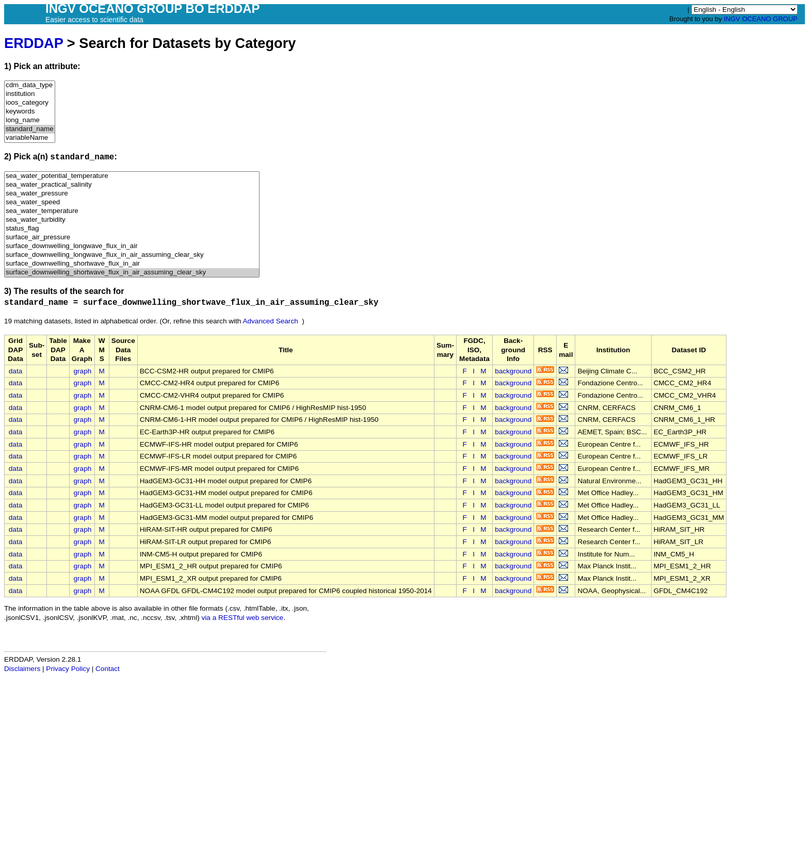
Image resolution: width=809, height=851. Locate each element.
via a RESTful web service (243, 617)
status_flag (132, 228)
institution (30, 94)
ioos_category (30, 103)
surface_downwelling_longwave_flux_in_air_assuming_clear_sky (132, 255)
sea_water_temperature (132, 211)
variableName (30, 138)
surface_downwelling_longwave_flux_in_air (132, 246)
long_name (30, 120)
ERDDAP (33, 43)
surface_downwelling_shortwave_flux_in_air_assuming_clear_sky (132, 272)
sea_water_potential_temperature (132, 176)
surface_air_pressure (132, 237)
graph (83, 371)
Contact (107, 669)
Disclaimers (22, 669)
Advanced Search (270, 321)
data (15, 371)
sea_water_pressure (132, 193)
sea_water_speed (132, 202)
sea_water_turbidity (132, 220)
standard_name (30, 129)
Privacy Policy (68, 669)
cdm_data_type (30, 85)
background (513, 371)
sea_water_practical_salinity (132, 185)
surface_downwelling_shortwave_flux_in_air (132, 263)
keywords (30, 111)
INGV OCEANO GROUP (761, 19)
